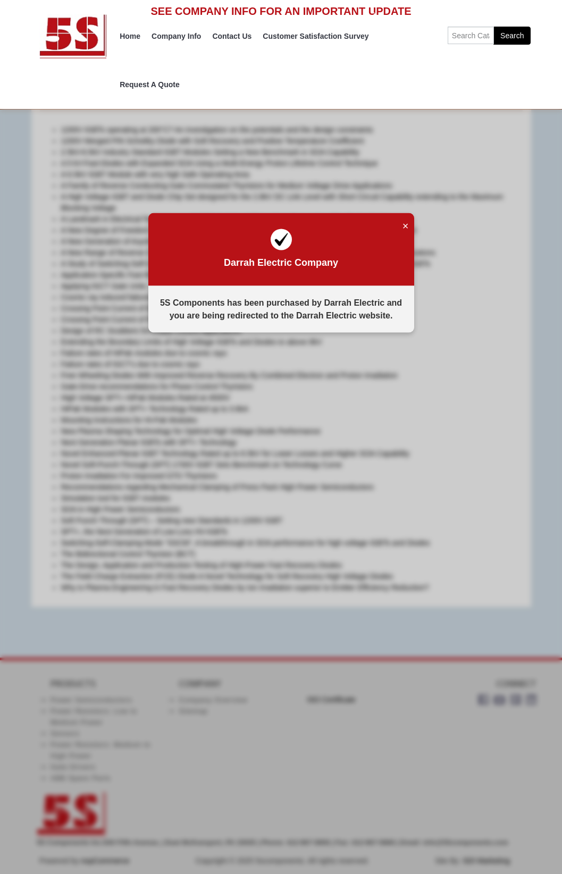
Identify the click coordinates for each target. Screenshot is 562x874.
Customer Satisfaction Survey (315, 36)
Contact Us (231, 36)
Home (130, 36)
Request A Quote (150, 84)
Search (512, 35)
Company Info (176, 36)
